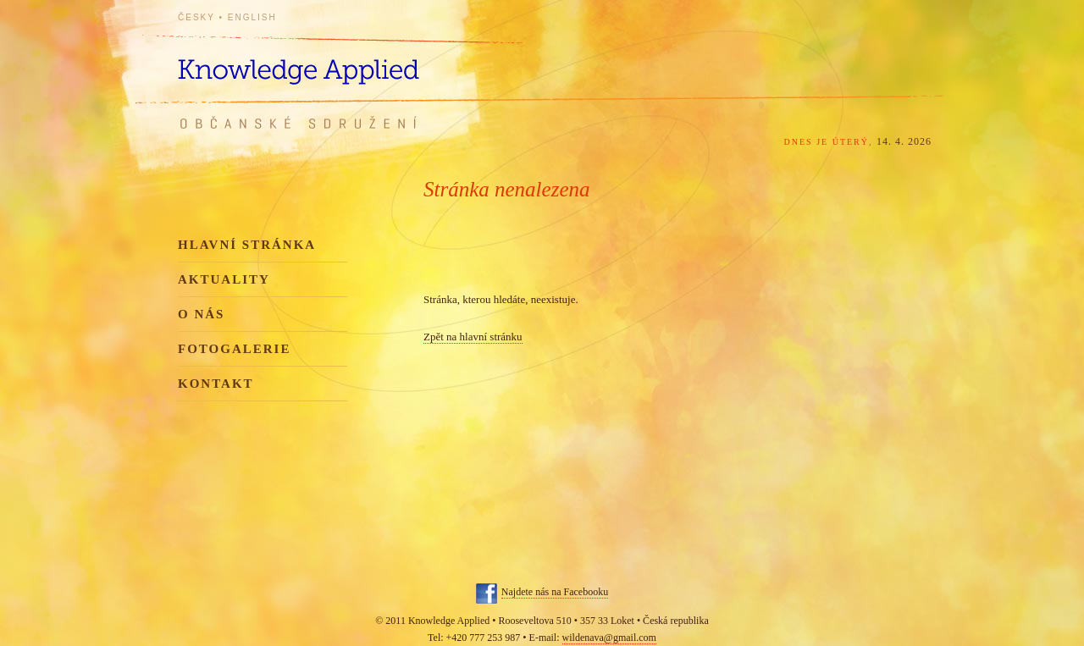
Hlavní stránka (247, 244)
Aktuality (224, 279)
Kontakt (216, 383)
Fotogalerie (234, 349)
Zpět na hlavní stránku (473, 336)
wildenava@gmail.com (609, 637)
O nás (201, 314)
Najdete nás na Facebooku (554, 592)
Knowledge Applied (330, 61)
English (252, 17)
